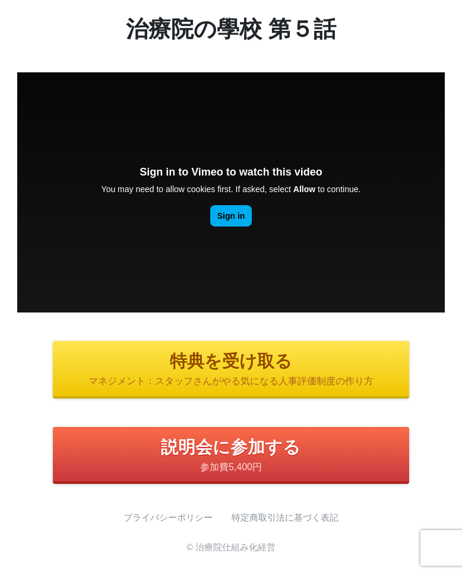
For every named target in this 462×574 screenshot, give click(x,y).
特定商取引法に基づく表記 (285, 517)
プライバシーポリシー (168, 517)
